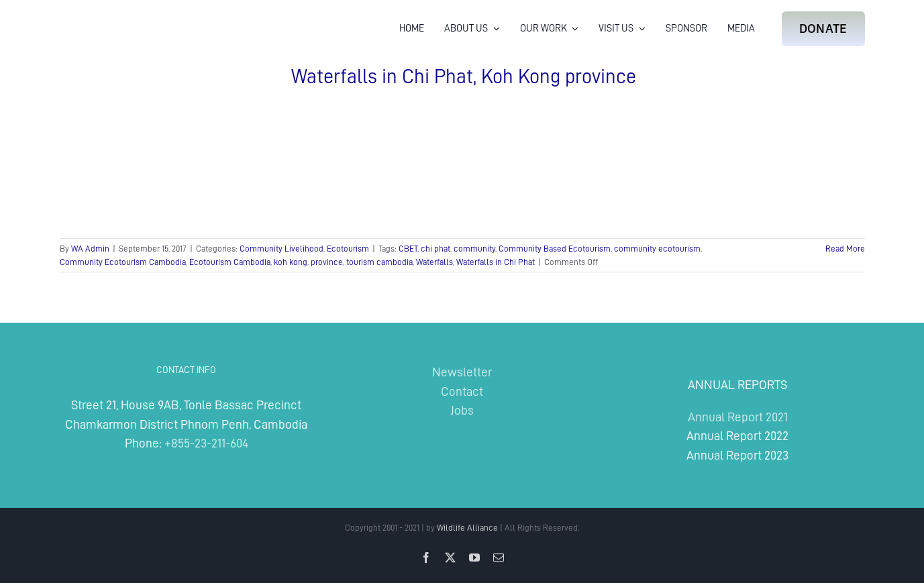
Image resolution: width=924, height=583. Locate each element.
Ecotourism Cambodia (229, 262)
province (327, 262)
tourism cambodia (379, 262)
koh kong (290, 262)
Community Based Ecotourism (555, 248)
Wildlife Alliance (467, 527)
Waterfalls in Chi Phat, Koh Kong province (463, 76)
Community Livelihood (281, 248)
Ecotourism (348, 248)
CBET (408, 248)
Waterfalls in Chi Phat (495, 262)
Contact (462, 391)
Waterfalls (434, 262)
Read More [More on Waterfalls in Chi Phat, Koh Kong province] (845, 248)
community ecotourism (657, 248)
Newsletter (462, 372)
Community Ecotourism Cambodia (123, 262)
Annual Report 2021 (738, 417)
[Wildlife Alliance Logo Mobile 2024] (101, 17)
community (474, 248)
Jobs (462, 410)
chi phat (435, 248)
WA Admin (90, 248)
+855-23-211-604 (206, 443)
